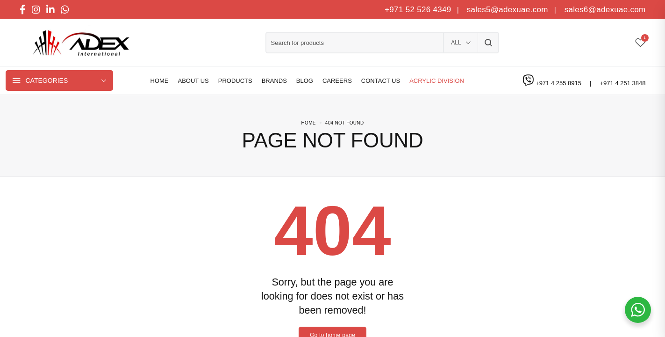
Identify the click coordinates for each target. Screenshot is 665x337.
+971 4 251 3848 (623, 83)
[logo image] (78, 42)
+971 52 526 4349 (418, 9)
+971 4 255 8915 (559, 83)
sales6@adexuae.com (604, 9)
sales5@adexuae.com (509, 9)
